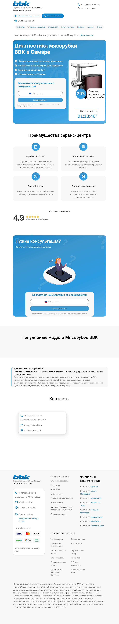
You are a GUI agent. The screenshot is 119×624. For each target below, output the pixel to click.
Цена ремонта (53, 27)
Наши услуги (57, 502)
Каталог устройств (37, 27)
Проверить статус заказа (26, 16)
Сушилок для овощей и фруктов (57, 572)
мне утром (86, 8)
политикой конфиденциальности (77, 313)
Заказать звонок (52, 16)
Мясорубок (76, 558)
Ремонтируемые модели (62, 498)
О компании (21, 27)
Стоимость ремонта (60, 476)
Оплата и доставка (67, 27)
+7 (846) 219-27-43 (90, 4)
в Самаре (37, 8)
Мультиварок (57, 558)
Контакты (90, 27)
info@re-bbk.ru (23, 502)
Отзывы (99, 27)
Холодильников (78, 539)
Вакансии (80, 27)
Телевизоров (57, 539)
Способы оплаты (58, 514)
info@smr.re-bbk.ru (31, 424)
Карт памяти (77, 543)
